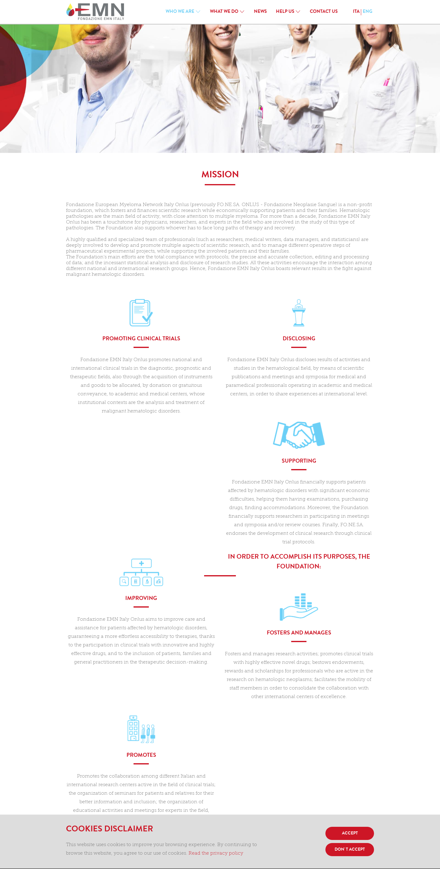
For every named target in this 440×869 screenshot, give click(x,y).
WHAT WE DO (224, 12)
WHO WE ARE (180, 12)
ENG (367, 12)
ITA (356, 12)
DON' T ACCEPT (350, 850)
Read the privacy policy (216, 853)
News (260, 12)
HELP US (285, 12)
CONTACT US (324, 12)
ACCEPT (350, 833)
